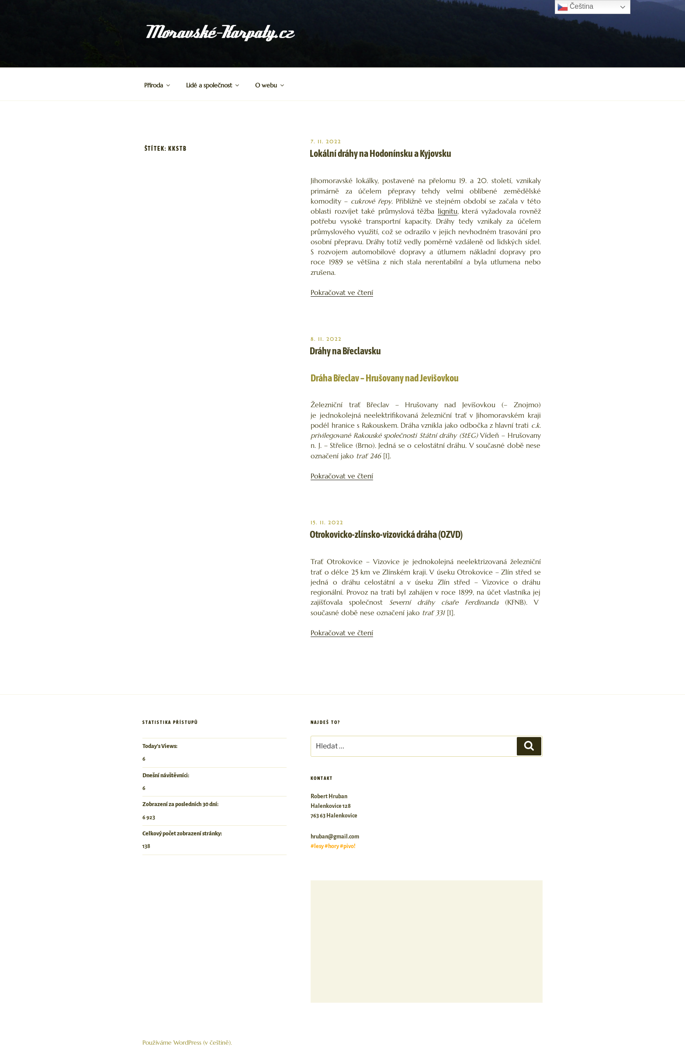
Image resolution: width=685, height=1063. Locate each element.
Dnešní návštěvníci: (166, 775)
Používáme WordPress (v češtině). (187, 1042)
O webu (270, 85)
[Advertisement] (427, 941)
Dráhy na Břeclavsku (345, 351)
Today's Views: (160, 746)
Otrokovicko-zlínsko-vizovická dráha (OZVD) (386, 534)
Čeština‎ (575, 7)
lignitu (447, 211)
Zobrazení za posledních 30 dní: (180, 804)
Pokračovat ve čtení (342, 292)
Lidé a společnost (213, 85)
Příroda (157, 85)
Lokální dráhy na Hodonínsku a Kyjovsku (380, 153)
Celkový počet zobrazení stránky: (182, 834)
